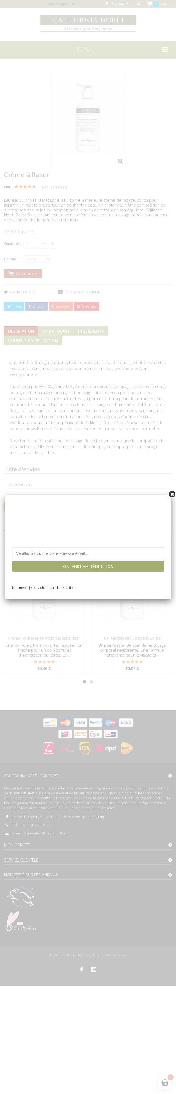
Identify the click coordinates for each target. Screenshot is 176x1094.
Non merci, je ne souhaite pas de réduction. (43, 587)
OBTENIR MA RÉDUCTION (88, 566)
